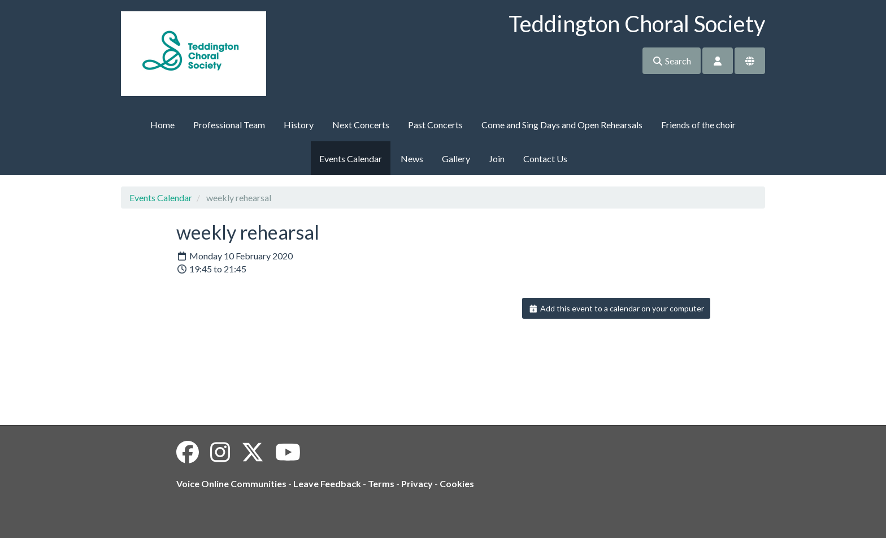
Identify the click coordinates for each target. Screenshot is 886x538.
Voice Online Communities (231, 483)
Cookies (457, 483)
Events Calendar (350, 158)
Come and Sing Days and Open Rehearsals (561, 124)
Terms (381, 483)
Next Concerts (360, 124)
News (412, 158)
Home (162, 124)
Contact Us (545, 158)
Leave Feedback (327, 483)
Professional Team (229, 124)
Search (671, 60)
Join (497, 158)
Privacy (417, 483)
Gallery (456, 158)
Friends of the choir (698, 124)
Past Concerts (435, 124)
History (299, 124)
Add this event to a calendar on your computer (616, 308)
